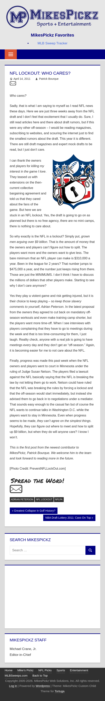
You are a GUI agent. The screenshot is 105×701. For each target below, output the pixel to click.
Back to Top (40, 675)
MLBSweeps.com (16, 675)
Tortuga (60, 691)
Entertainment (79, 670)
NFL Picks (45, 670)
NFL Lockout (44, 499)
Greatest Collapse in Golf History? (34, 511)
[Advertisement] (52, 596)
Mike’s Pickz (25, 670)
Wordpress (43, 686)
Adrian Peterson (22, 499)
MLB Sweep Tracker (52, 43)
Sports (61, 670)
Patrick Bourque (49, 78)
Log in (13, 686)
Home (9, 670)
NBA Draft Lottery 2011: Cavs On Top (68, 518)
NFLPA (59, 499)
